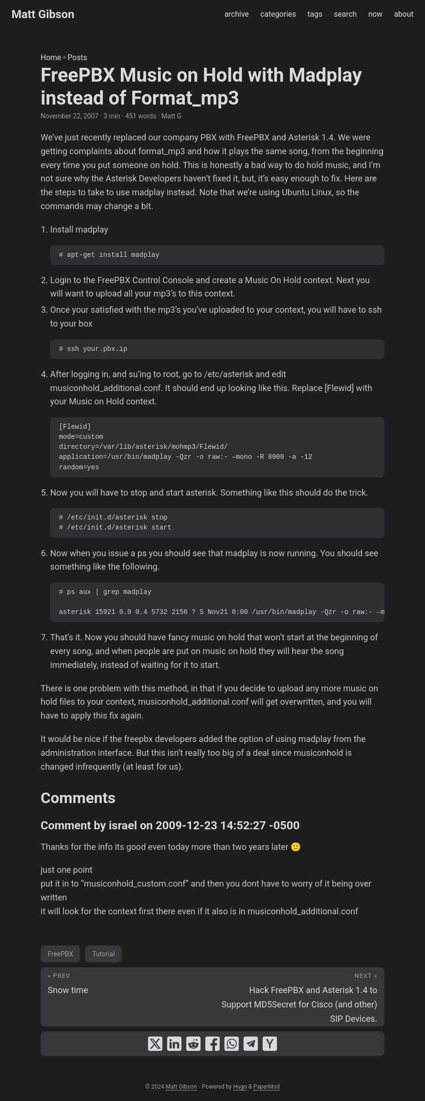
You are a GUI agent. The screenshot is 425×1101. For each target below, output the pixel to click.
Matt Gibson (42, 14)
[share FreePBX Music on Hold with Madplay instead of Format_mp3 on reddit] (193, 1044)
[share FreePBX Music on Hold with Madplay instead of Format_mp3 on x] (155, 1044)
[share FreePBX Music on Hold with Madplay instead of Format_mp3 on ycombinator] (270, 1044)
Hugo (240, 1086)
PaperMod (266, 1086)
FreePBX (60, 954)
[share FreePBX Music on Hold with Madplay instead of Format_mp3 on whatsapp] (231, 1044)
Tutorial (103, 954)
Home (51, 57)
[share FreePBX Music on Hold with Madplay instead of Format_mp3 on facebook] (212, 1044)
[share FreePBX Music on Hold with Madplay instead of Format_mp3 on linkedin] (174, 1044)
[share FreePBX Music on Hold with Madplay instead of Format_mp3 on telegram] (251, 1044)
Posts (77, 57)
